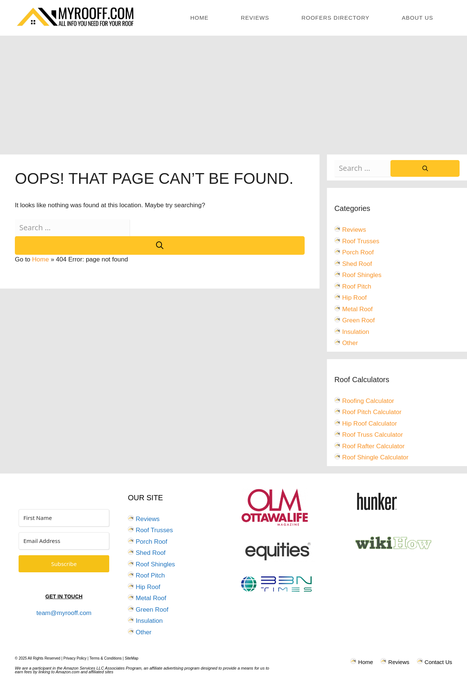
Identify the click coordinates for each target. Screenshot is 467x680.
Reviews (255, 17)
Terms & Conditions (106, 658)
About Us (417, 17)
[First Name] (64, 518)
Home (199, 17)
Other (350, 342)
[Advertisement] (234, 91)
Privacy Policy (75, 658)
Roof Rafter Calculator (373, 446)
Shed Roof (357, 263)
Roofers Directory (335, 17)
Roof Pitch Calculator (372, 412)
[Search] (160, 245)
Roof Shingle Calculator (375, 457)
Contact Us (438, 662)
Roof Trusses (360, 241)
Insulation (355, 331)
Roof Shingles (362, 275)
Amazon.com (68, 672)
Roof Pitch (356, 286)
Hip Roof (354, 297)
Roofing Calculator (368, 400)
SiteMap (132, 658)
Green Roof (358, 320)
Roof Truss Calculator (372, 434)
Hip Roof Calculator (369, 423)
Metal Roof (357, 309)
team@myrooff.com (63, 612)
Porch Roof (358, 252)
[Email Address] (64, 541)
